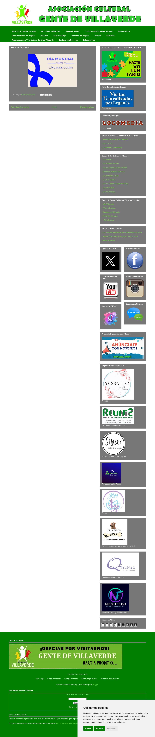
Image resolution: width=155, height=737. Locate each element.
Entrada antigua (87, 107)
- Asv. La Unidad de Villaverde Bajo (115, 184)
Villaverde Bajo (59, 36)
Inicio (55, 107)
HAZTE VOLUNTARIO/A (50, 31)
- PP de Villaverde (108, 208)
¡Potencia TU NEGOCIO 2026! (24, 31)
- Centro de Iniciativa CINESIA (113, 172)
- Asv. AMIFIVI (107, 160)
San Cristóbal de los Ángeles (23, 36)
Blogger (95, 685)
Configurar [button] (111, 728)
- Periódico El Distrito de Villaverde (115, 139)
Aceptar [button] (88, 728)
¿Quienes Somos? (72, 31)
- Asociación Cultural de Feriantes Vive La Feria (120, 236)
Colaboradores (89, 40)
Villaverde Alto (124, 31)
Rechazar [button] (99, 728)
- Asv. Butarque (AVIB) (110, 176)
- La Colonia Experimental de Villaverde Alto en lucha (122, 232)
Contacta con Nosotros (68, 40)
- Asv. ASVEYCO (108, 188)
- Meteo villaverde (108, 240)
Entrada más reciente (20, 107)
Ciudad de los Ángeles (80, 36)
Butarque (44, 36)
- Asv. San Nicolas (108, 180)
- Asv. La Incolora (108, 192)
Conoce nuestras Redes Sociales (99, 31)
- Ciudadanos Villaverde (111, 212)
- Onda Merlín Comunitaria (112, 148)
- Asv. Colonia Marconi (110, 164)
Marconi (98, 36)
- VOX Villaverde (108, 220)
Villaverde (110, 36)
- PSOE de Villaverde (110, 216)
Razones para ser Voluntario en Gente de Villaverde (33, 40)
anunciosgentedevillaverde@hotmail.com (70, 723)
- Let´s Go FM (107, 144)
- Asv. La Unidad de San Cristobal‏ (114, 168)
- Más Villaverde (108, 204)
